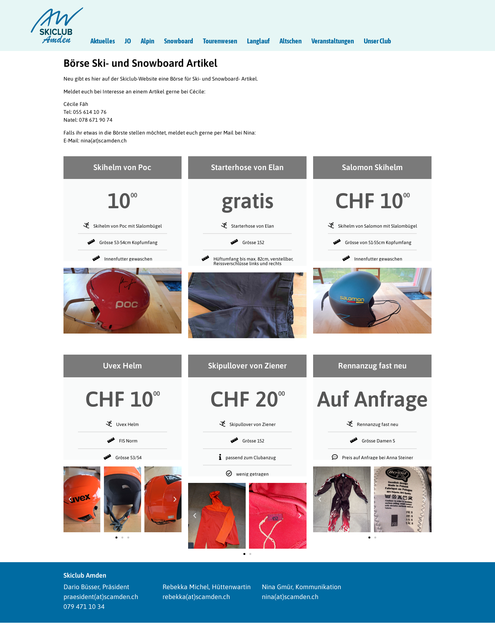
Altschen (291, 41)
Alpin (147, 41)
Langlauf (258, 41)
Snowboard (178, 41)
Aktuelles (102, 41)
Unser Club (377, 41)
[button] (70, 499)
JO (128, 41)
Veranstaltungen (332, 41)
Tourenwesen (220, 41)
